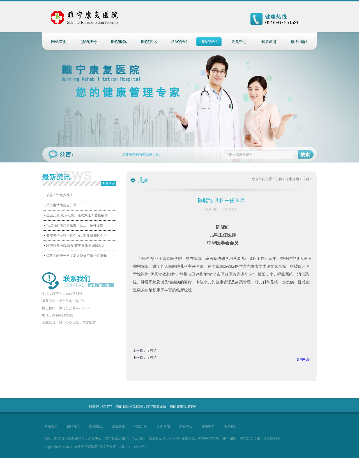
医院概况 (119, 42)
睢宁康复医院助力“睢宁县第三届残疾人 (75, 246)
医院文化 (149, 42)
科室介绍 (179, 42)
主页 (278, 179)
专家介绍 (209, 42)
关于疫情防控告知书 (61, 205)
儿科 (306, 179)
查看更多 (108, 184)
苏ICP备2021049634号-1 (130, 447)
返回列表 (303, 360)
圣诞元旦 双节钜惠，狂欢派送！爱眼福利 (77, 215)
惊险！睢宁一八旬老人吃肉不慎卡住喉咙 (76, 256)
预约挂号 (89, 42)
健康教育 (269, 42)
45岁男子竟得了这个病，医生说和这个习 (76, 235)
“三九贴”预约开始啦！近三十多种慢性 (74, 225)
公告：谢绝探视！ (59, 195)
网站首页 (59, 42)
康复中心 (239, 42)
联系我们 (299, 42)
